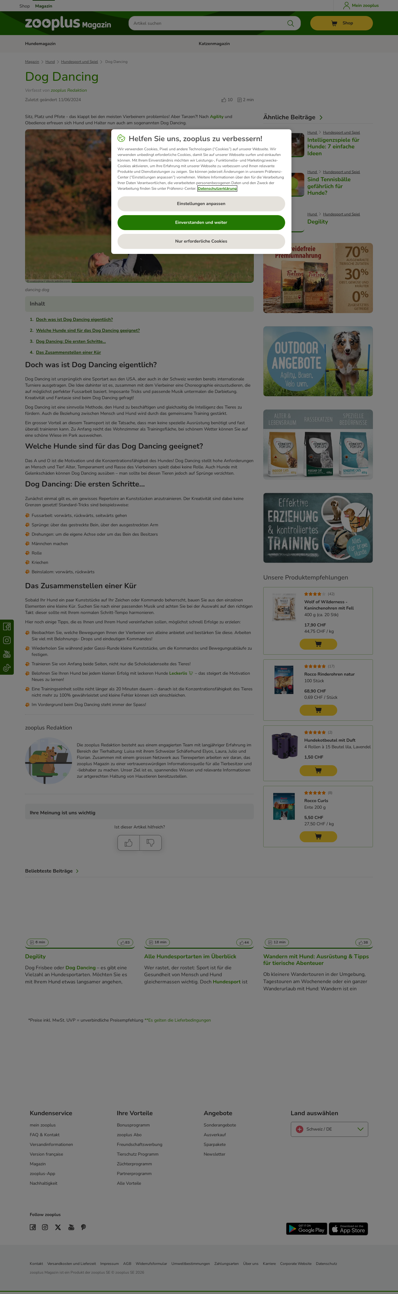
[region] (201, 191)
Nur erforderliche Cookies (201, 241)
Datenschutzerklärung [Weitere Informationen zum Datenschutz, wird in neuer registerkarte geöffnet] (217, 188)
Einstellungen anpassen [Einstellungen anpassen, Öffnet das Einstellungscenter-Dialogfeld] (201, 204)
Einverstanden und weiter (201, 222)
